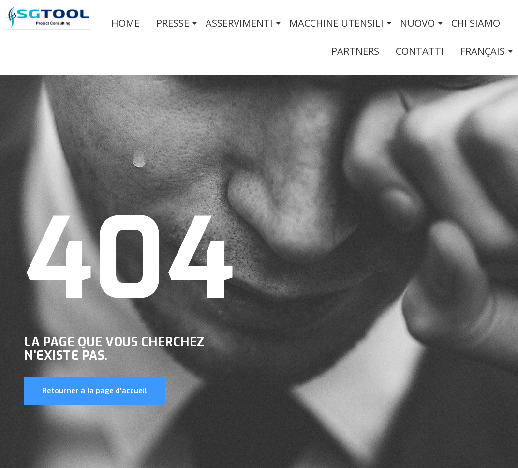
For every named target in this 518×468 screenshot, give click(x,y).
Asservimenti (241, 23)
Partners (355, 51)
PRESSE (174, 23)
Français (484, 51)
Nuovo (419, 23)
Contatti (420, 51)
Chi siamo (475, 23)
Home (125, 23)
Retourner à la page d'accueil (94, 390)
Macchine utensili (338, 23)
